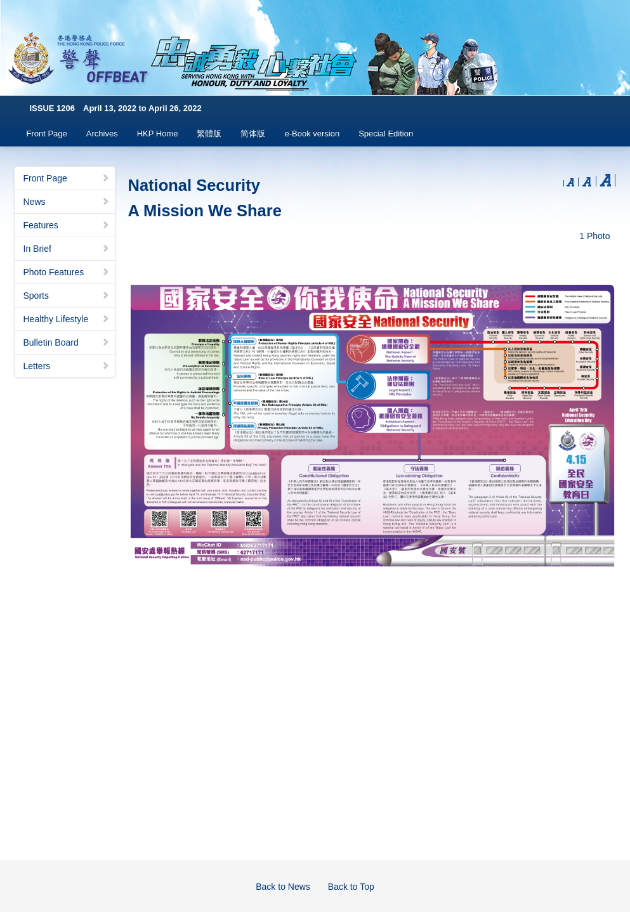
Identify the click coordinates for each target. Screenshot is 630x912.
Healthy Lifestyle (66, 319)
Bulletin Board (66, 342)
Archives (102, 133)
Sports (66, 295)
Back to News (283, 887)
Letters (66, 366)
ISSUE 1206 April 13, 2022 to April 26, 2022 (116, 108)
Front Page (47, 133)
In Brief (66, 249)
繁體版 (209, 133)
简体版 (252, 133)
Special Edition (385, 133)
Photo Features (66, 272)
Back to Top (351, 887)
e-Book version (311, 133)
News (66, 202)
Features (66, 225)
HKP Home (157, 133)
